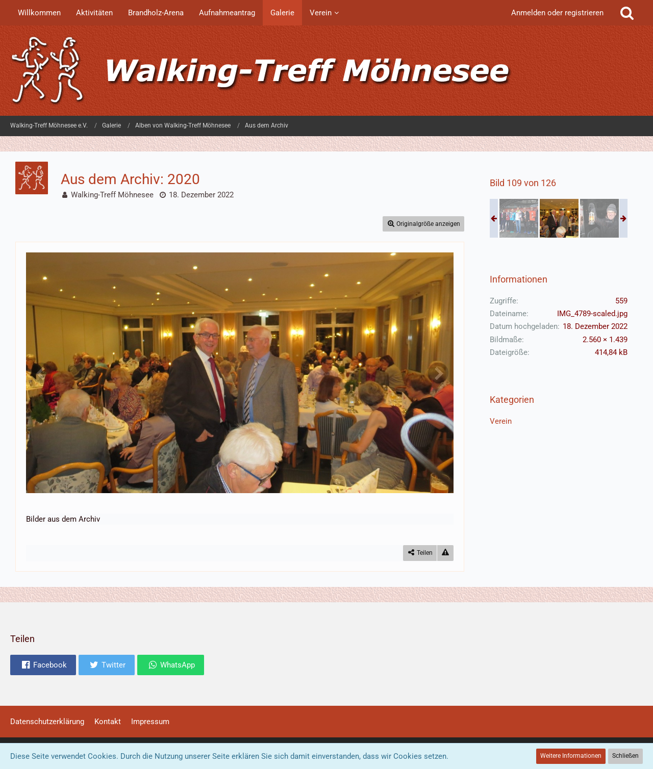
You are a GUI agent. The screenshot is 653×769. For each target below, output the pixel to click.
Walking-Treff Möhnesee (112, 194)
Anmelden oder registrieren (557, 12)
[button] (43, 665)
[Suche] (627, 12)
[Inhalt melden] (445, 553)
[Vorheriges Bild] (41, 373)
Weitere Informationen (570, 755)
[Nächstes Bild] (438, 373)
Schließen (625, 755)
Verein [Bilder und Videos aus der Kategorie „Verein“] (501, 421)
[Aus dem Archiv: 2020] (518, 218)
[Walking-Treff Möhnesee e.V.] (326, 71)
